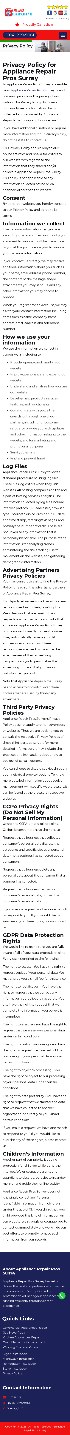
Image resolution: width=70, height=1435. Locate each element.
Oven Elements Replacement (24, 1342)
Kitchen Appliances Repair (22, 1337)
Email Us (14, 1397)
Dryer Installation (15, 1354)
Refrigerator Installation (19, 1363)
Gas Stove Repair (15, 1332)
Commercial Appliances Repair (25, 1327)
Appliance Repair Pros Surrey (33, 90)
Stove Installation (15, 1368)
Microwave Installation (19, 1359)
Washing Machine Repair (20, 1347)
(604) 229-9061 (19, 1403)
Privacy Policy (12, 1373)
